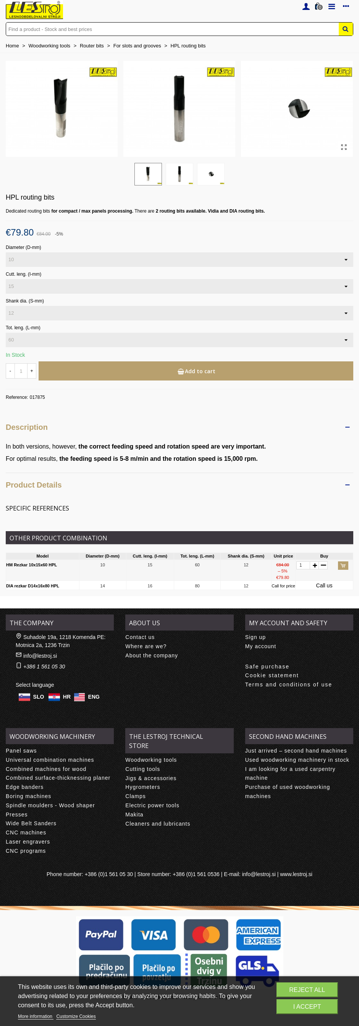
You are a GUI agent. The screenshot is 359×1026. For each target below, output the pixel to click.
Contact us (140, 637)
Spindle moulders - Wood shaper (50, 805)
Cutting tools (142, 769)
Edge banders (25, 787)
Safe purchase (267, 666)
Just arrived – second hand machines (296, 751)
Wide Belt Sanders (31, 823)
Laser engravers (28, 842)
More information (35, 1016)
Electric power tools (152, 805)
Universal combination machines (50, 760)
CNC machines (26, 832)
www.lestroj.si (296, 874)
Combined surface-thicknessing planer (58, 778)
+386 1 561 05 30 (44, 666)
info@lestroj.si (40, 656)
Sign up (255, 637)
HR (67, 697)
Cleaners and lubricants (157, 824)
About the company (151, 655)
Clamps (135, 796)
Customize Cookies (75, 1016)
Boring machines (28, 796)
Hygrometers (142, 787)
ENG (94, 697)
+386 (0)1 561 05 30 (109, 874)
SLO (38, 697)
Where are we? (146, 646)
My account (261, 646)
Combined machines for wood (46, 769)
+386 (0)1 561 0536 (196, 874)
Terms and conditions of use (288, 684)
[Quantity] (21, 371)
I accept (307, 1006)
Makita (134, 814)
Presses (17, 814)
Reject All (307, 990)
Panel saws (21, 751)
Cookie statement (272, 675)
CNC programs (26, 851)
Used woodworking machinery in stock (297, 760)
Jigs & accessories (150, 778)
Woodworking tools (151, 760)
